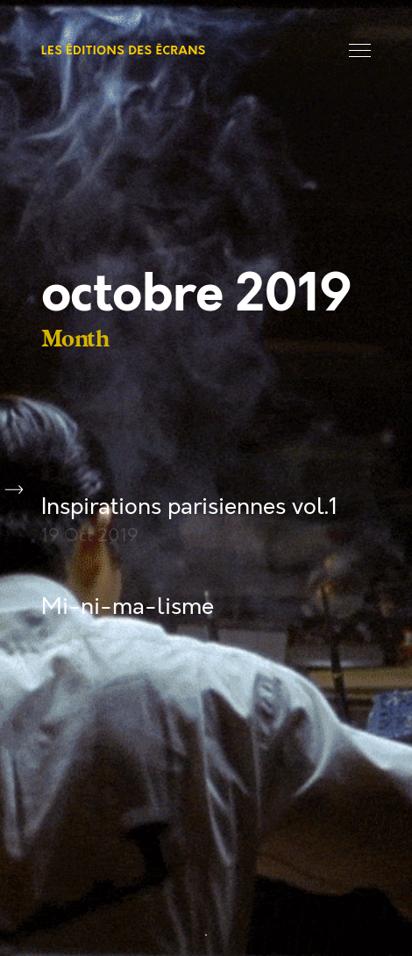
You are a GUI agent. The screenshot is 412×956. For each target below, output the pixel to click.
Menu (360, 50)
